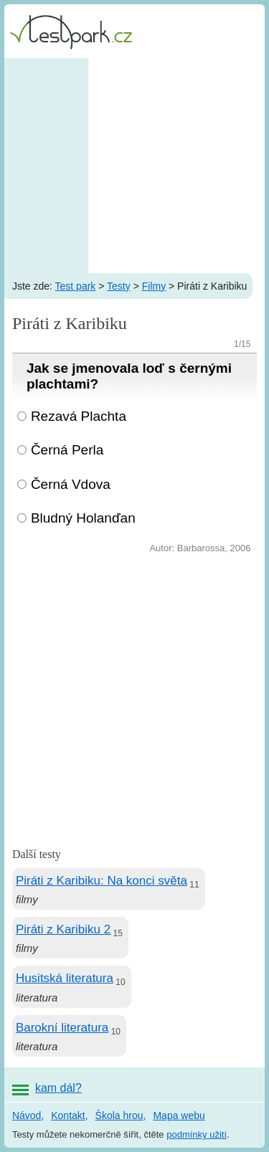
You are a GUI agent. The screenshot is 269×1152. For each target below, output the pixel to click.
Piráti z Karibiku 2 (63, 929)
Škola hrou (119, 1115)
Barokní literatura (62, 1027)
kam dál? (58, 1088)
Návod (26, 1115)
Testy (119, 286)
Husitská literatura (64, 978)
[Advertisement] (134, 165)
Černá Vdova (70, 484)
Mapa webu (178, 1115)
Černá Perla (67, 449)
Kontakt (68, 1115)
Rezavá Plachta (78, 416)
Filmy (154, 286)
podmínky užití (196, 1134)
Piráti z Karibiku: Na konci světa (101, 880)
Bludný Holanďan (83, 517)
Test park (75, 286)
